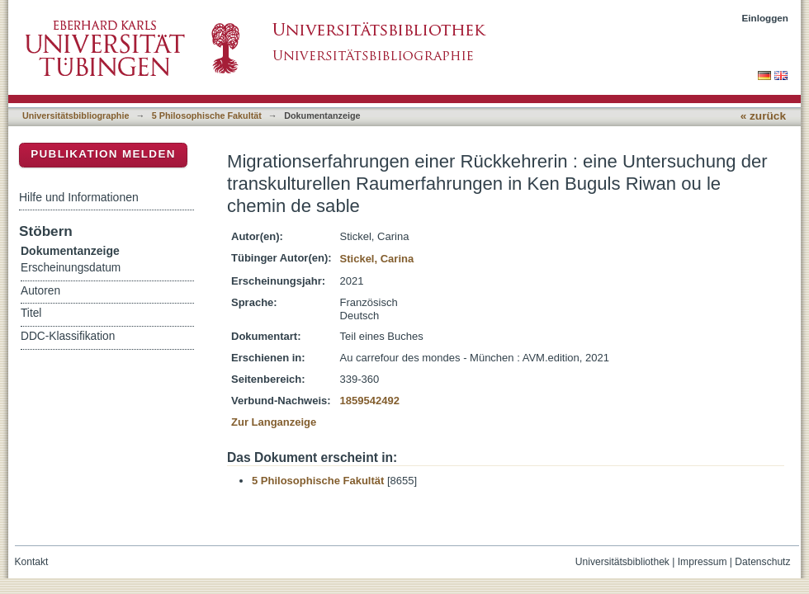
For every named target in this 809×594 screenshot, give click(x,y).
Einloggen (765, 17)
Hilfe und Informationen (79, 197)
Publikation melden (103, 154)
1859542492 (370, 400)
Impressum (702, 562)
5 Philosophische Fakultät (207, 115)
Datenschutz (762, 562)
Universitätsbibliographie (75, 115)
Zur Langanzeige (273, 422)
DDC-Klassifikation (68, 336)
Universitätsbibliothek (622, 562)
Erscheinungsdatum (71, 268)
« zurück (763, 116)
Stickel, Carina (377, 258)
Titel (31, 313)
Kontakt (32, 562)
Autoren (40, 291)
